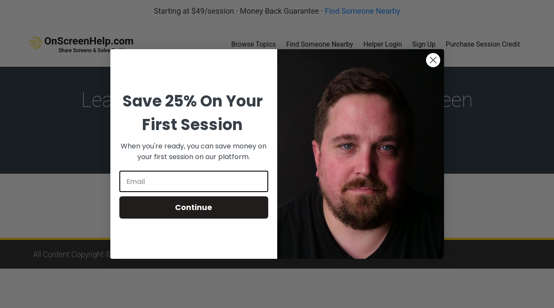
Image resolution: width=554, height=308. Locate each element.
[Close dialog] (433, 60)
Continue (193, 207)
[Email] (193, 181)
